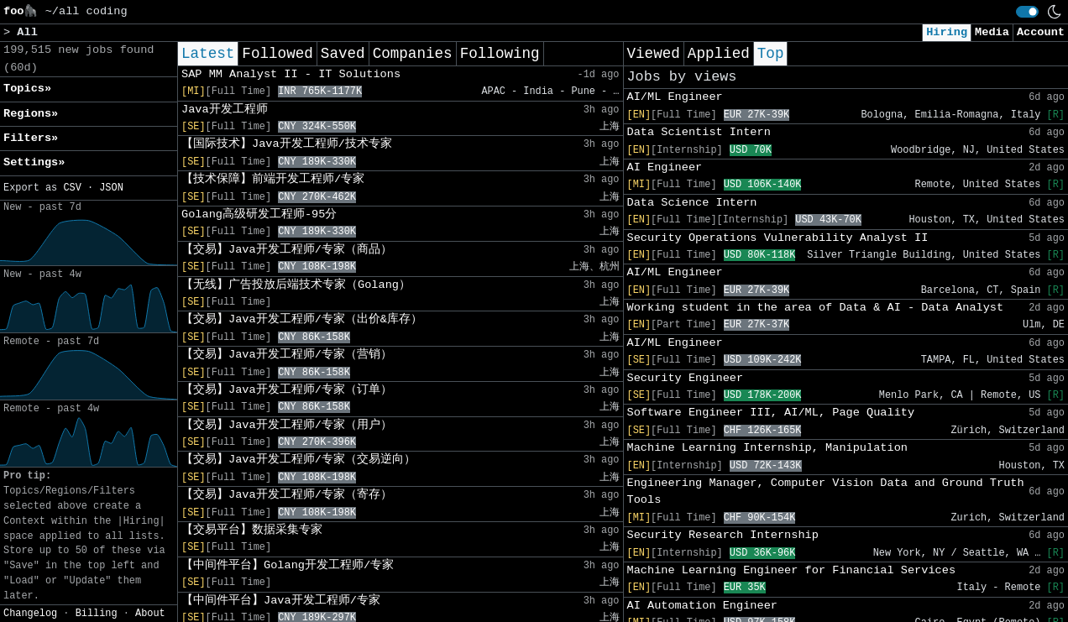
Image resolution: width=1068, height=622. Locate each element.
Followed (277, 53)
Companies (413, 53)
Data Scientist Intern (699, 132)
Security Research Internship (723, 535)
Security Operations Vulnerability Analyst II (778, 238)
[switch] (1027, 12)
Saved (343, 53)
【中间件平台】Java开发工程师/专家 (280, 600)
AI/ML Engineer (675, 97)
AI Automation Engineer (702, 605)
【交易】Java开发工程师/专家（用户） (286, 425)
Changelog (30, 613)
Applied (719, 53)
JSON (111, 188)
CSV (72, 188)
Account (1041, 32)
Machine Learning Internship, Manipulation (767, 448)
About (150, 613)
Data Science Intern (692, 202)
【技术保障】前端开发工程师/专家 (272, 179)
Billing (97, 613)
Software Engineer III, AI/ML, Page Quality (771, 412)
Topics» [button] (27, 88)
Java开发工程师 (224, 109)
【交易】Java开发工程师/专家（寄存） (286, 495)
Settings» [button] (34, 162)
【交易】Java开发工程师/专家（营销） (286, 354)
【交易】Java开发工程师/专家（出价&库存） (301, 319)
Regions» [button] (30, 113)
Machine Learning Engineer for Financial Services (791, 570)
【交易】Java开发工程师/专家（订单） (286, 390)
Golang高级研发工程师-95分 (259, 214)
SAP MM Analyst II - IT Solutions (290, 74)
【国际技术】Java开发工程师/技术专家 (286, 144)
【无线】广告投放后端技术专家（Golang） (296, 285)
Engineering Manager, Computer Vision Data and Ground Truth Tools (825, 491)
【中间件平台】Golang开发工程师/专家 (287, 565)
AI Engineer (665, 167)
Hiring (946, 32)
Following (500, 53)
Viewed (653, 53)
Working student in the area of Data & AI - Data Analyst (815, 307)
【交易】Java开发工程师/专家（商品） (286, 249)
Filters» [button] (30, 138)
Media (992, 32)
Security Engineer (685, 378)
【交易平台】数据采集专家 (251, 530)
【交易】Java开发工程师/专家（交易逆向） (298, 459)
